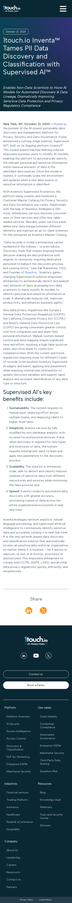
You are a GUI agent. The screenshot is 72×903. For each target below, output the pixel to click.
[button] (62, 8)
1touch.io (60, 124)
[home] (11, 8)
